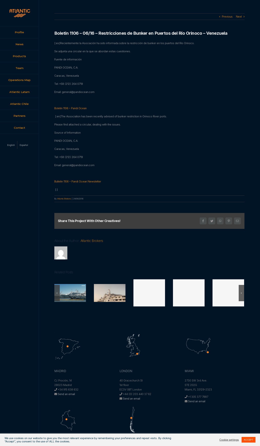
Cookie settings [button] (229, 439)
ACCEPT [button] (248, 439)
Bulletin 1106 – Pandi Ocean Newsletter (77, 181)
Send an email (66, 394)
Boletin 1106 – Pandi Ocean (70, 108)
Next (239, 16)
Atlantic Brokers (64, 199)
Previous (227, 16)
